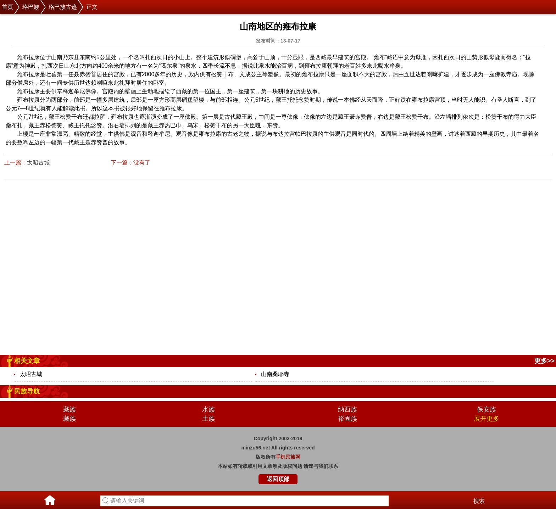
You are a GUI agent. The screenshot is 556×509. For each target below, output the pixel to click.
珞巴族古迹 (63, 7)
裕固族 (347, 418)
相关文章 (27, 360)
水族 (208, 409)
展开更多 (486, 418)
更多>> (544, 360)
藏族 (69, 409)
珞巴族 (30, 7)
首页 (7, 7)
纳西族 (347, 409)
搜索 (479, 501)
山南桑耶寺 (275, 374)
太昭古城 (38, 163)
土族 (208, 418)
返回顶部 (278, 479)
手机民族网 (288, 457)
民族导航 (27, 391)
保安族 (486, 409)
